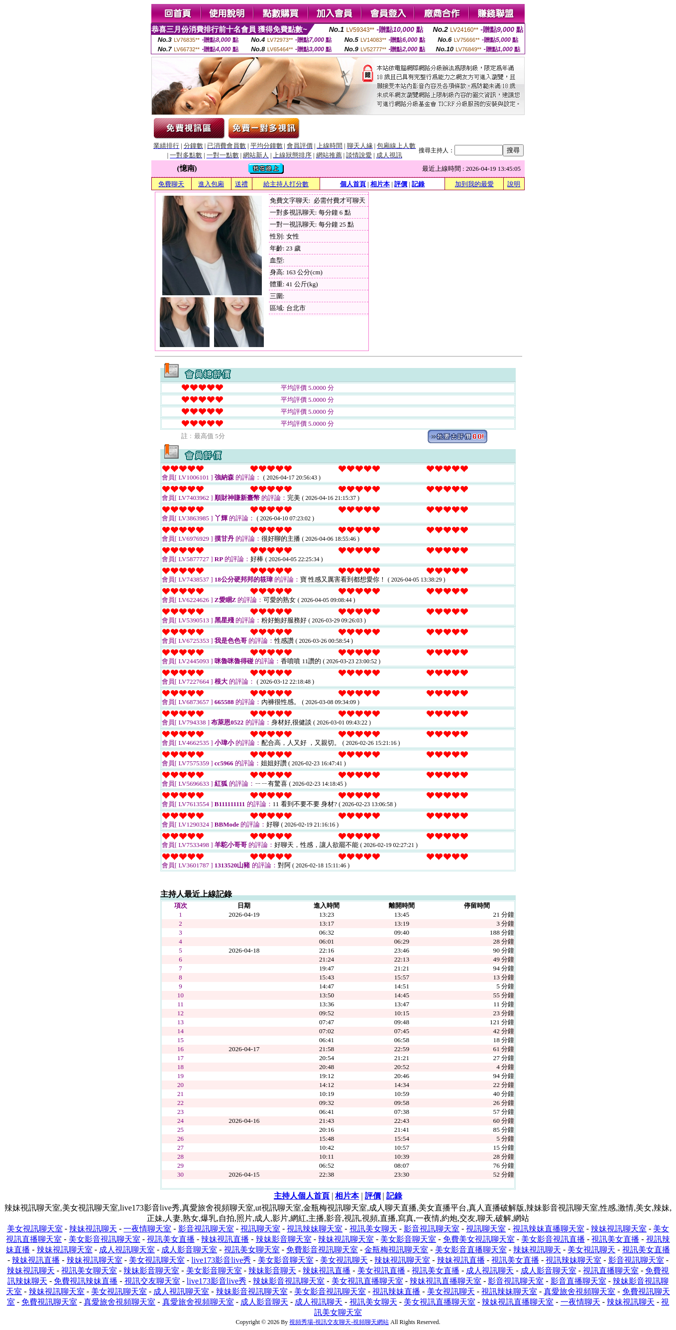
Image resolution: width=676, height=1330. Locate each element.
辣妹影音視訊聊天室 (289, 1281)
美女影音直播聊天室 (471, 1249)
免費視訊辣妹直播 (85, 1281)
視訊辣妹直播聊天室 (548, 1228)
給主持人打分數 (286, 184)
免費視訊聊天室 (49, 1302)
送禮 (241, 184)
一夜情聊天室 (147, 1228)
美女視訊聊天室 (35, 1228)
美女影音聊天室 (408, 1239)
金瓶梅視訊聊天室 (396, 1249)
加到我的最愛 (474, 184)
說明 (513, 184)
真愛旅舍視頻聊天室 (579, 1291)
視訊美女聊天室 (252, 1249)
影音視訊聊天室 (206, 1228)
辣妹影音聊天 (272, 1270)
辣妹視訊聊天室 (619, 1228)
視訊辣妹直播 (396, 1291)
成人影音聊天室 (189, 1249)
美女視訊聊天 (591, 1249)
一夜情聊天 (580, 1302)
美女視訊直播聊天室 (367, 1281)
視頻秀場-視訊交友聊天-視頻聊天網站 (339, 1322)
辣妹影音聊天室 (284, 1239)
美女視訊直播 (381, 1270)
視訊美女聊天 (373, 1228)
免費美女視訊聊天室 (479, 1239)
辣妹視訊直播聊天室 (445, 1281)
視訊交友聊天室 (152, 1281)
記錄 (418, 184)
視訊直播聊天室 (611, 1270)
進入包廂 (211, 184)
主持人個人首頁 (302, 1196)
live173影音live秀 (221, 1260)
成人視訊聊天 (490, 1270)
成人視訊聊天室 (127, 1249)
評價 (400, 184)
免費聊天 (171, 184)
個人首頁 (353, 184)
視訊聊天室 (260, 1228)
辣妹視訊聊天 (93, 1228)
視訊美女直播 (171, 1239)
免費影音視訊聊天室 (322, 1249)
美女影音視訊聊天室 (104, 1239)
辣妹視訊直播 (225, 1239)
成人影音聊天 (264, 1302)
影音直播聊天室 (578, 1281)
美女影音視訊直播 (553, 1239)
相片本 (380, 184)
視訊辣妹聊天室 (314, 1228)
